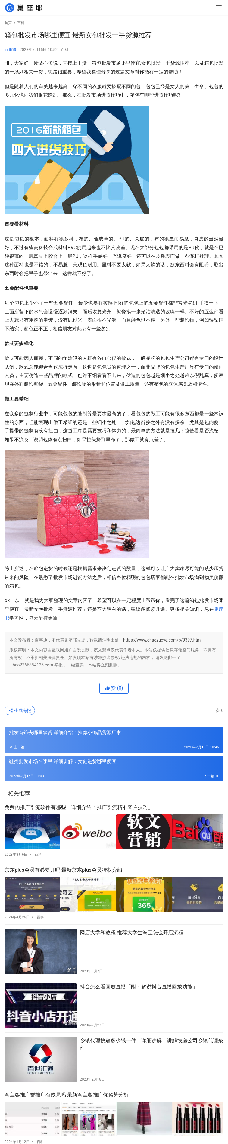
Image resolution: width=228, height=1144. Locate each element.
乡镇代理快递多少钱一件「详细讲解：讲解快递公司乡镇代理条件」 (151, 1040)
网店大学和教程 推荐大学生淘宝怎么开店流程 (131, 929)
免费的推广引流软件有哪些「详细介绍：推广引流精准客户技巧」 (79, 807)
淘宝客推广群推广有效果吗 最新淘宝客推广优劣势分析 (67, 1091)
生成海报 (19, 710)
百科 (65, 49)
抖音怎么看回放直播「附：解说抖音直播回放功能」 (139, 983)
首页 (8, 23)
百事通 (10, 49)
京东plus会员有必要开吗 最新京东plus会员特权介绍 (63, 868)
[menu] (218, 7)
